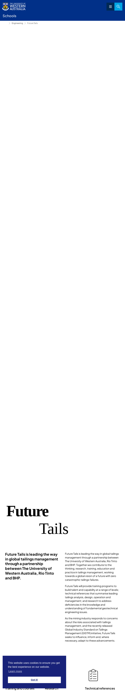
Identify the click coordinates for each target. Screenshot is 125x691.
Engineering (17, 23)
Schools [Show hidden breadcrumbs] (5, 23)
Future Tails (32, 23)
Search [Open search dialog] (118, 7)
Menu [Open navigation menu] (110, 7)
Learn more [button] (15, 671)
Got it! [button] (34, 679)
